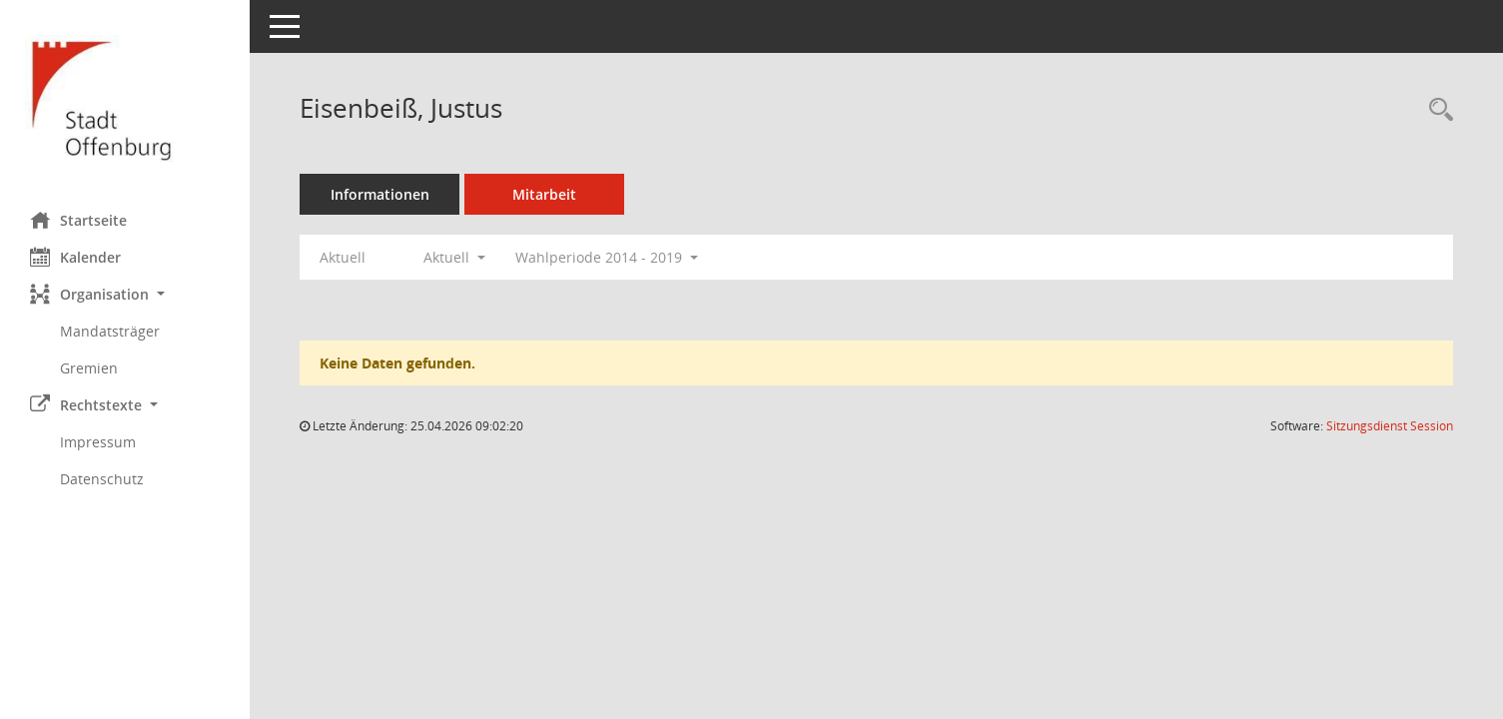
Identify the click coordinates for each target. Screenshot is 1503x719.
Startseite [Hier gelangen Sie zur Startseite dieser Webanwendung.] (78, 220)
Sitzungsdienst (1389, 425)
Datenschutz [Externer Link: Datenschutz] (102, 478)
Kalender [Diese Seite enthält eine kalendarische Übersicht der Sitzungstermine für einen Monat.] (75, 257)
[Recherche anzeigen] (1436, 110)
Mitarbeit (544, 194)
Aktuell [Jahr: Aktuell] (343, 257)
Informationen (380, 194)
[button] (125, 294)
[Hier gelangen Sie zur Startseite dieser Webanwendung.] (125, 98)
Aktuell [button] (454, 257)
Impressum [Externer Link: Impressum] (98, 441)
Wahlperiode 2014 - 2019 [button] (606, 257)
